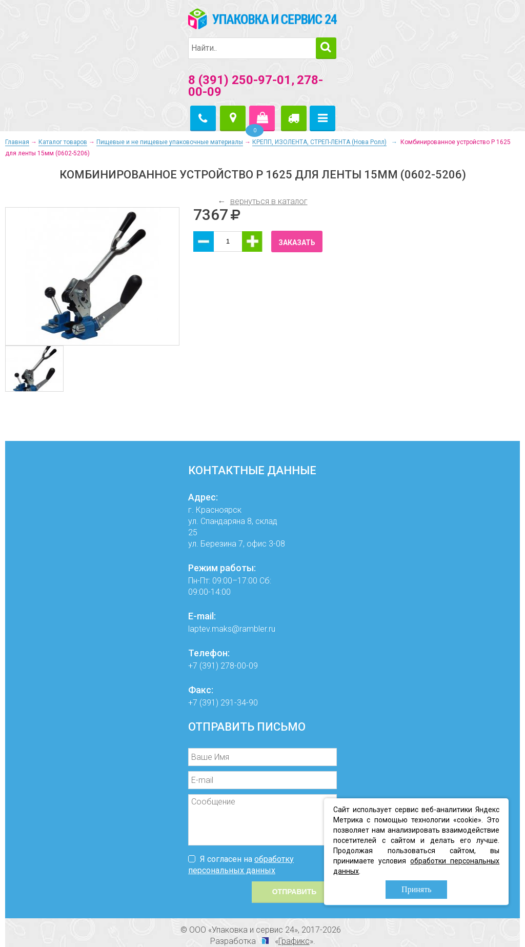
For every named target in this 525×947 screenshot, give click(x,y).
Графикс (294, 941)
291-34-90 (239, 703)
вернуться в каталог (269, 201)
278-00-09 (239, 666)
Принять (416, 889)
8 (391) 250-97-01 (239, 80)
